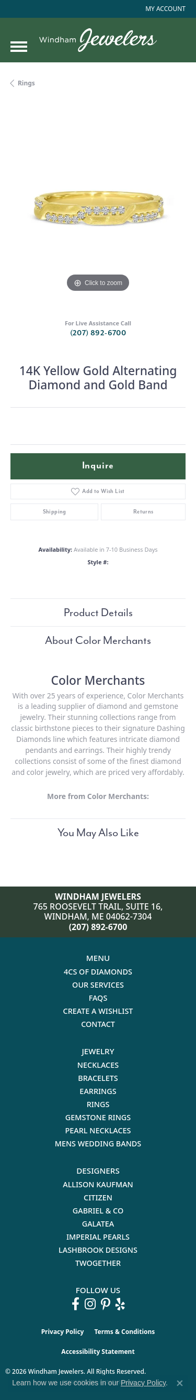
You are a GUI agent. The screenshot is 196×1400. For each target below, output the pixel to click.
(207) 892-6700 (98, 333)
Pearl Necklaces (98, 1130)
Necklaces (98, 1065)
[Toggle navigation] (19, 46)
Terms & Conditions (124, 1331)
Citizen (98, 1197)
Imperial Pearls (98, 1237)
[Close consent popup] (180, 1383)
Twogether (98, 1263)
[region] (98, 207)
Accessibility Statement (97, 1351)
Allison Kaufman (98, 1184)
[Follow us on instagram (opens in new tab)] (90, 1304)
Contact (98, 1024)
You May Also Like (98, 832)
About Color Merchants (98, 640)
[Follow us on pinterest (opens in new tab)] (105, 1304)
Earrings (97, 1091)
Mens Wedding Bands (98, 1144)
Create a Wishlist (98, 1011)
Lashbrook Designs (98, 1250)
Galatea (98, 1224)
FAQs (98, 998)
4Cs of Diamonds (98, 972)
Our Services (98, 985)
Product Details (98, 612)
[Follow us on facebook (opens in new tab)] (75, 1304)
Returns (143, 511)
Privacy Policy (62, 1331)
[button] (164, 9)
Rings (26, 83)
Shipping (54, 511)
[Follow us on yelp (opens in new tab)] (120, 1304)
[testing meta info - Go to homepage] (98, 40)
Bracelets (98, 1078)
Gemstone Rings (98, 1117)
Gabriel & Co (98, 1211)
